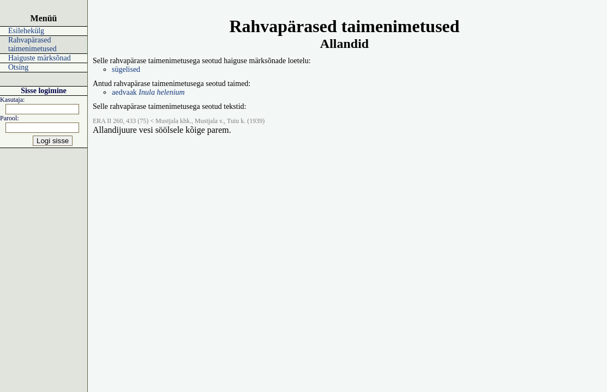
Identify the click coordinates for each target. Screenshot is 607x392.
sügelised (126, 69)
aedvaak (148, 92)
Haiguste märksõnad (39, 58)
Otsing (18, 67)
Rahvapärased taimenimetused (32, 44)
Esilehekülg (26, 31)
